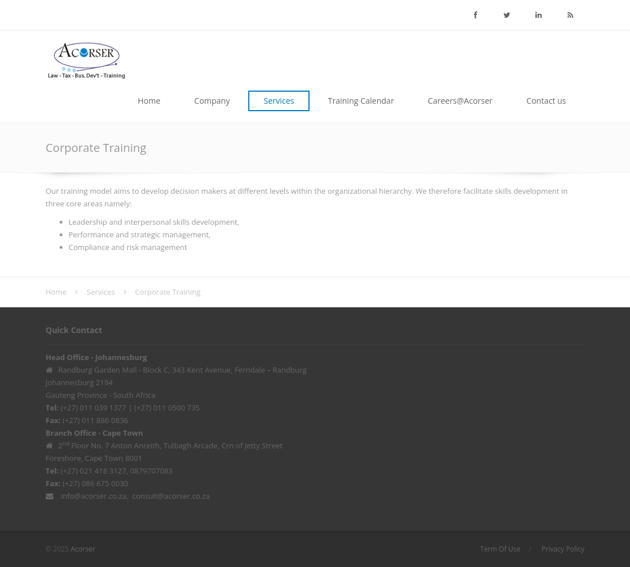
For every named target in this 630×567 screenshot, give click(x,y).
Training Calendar (361, 100)
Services (279, 100)
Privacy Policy (563, 549)
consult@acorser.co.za (171, 496)
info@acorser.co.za (94, 496)
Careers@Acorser (460, 100)
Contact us (546, 100)
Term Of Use (500, 549)
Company (212, 100)
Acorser (83, 549)
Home (149, 100)
